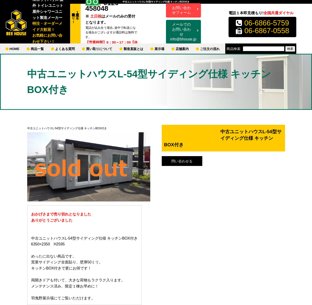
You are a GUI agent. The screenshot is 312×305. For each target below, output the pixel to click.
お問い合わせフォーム (181, 10)
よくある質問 (63, 49)
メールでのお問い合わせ (183, 32)
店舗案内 (180, 49)
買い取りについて (97, 49)
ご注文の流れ (208, 49)
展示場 (157, 49)
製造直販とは (131, 49)
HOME (12, 49)
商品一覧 (35, 49)
